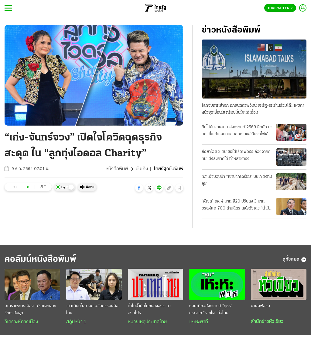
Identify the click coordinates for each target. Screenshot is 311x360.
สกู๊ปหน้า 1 (76, 322)
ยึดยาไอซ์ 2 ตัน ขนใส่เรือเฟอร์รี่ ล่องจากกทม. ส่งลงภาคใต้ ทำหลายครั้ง (236, 155)
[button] (139, 188)
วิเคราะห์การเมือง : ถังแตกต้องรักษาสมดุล (30, 309)
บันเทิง (142, 169)
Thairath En (280, 8)
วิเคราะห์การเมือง (21, 322)
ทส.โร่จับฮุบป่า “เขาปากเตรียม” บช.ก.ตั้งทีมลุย (237, 180)
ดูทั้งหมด (294, 259)
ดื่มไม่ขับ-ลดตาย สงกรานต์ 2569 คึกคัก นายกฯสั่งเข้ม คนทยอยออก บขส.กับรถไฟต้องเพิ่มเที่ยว (237, 131)
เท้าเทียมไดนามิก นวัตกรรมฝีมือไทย (92, 309)
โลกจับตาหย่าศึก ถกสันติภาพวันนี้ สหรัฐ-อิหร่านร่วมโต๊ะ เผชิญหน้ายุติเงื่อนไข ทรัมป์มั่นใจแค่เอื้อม (253, 109)
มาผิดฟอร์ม (260, 306)
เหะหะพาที (198, 322)
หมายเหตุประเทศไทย (147, 322)
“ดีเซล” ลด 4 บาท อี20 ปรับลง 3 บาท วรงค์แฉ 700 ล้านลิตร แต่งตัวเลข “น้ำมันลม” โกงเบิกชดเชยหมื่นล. (237, 205)
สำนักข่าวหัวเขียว (267, 321)
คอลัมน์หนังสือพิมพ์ (40, 259)
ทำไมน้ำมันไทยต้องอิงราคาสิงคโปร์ (149, 309)
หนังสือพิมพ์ (117, 169)
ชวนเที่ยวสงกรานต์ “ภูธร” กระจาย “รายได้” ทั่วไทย (210, 309)
